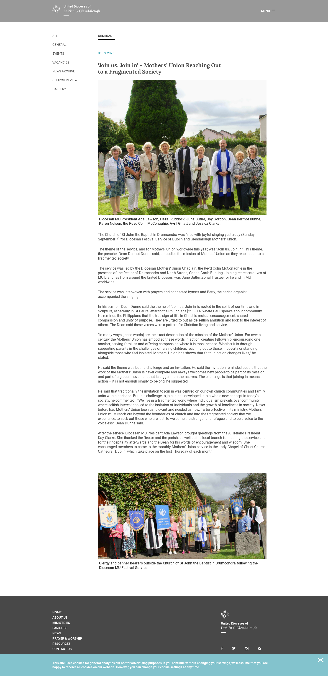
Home (57, 612)
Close (320, 660)
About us (60, 617)
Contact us (62, 649)
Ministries (61, 623)
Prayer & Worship (67, 638)
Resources (61, 643)
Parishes (59, 628)
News (56, 633)
